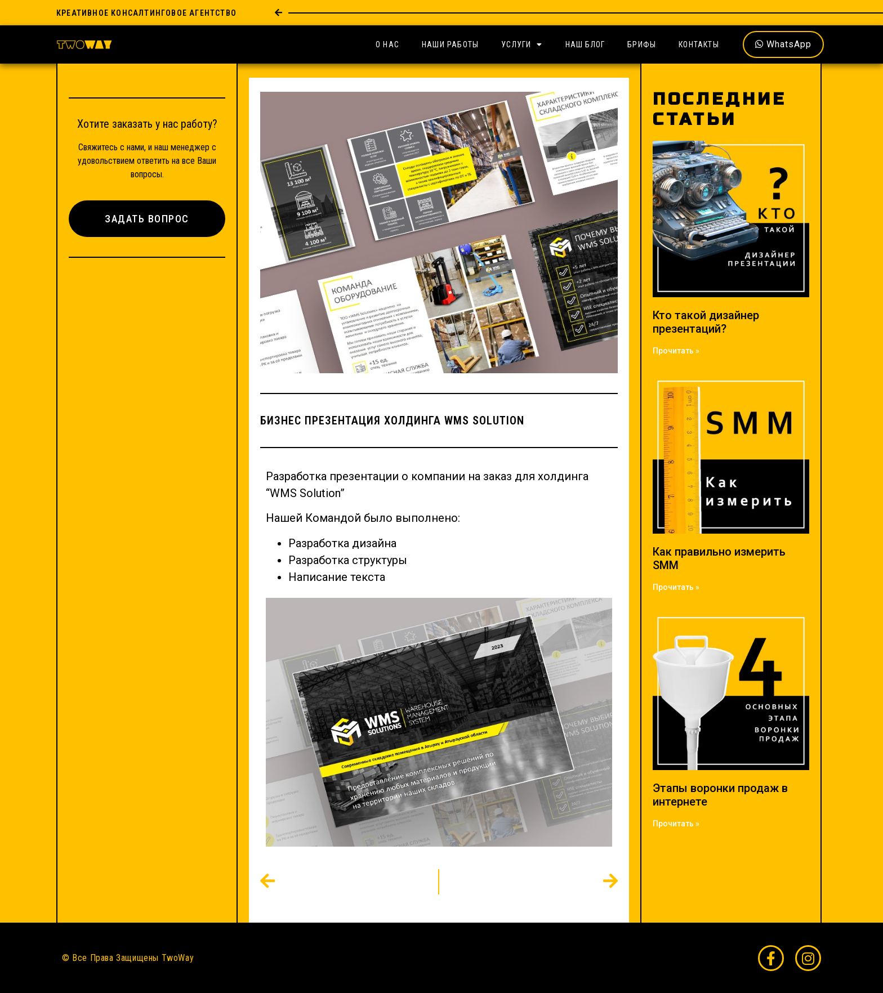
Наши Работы (450, 44)
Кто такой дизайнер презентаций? (706, 322)
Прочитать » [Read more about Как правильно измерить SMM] (676, 587)
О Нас (387, 44)
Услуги (521, 44)
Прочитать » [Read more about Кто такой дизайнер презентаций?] (676, 350)
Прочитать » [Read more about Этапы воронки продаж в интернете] (676, 823)
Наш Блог (585, 44)
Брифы (641, 44)
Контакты (699, 44)
